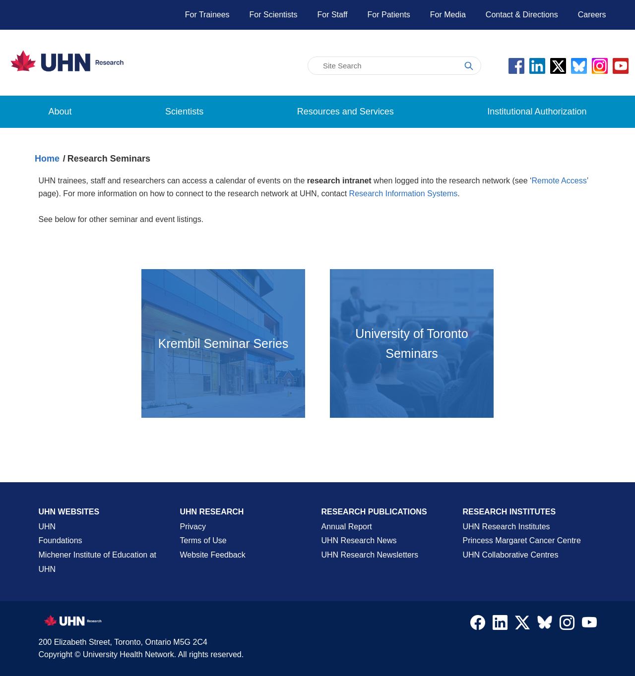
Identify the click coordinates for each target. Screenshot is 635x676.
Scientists (184, 111)
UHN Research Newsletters (370, 555)
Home (47, 159)
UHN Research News (359, 540)
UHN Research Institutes (506, 526)
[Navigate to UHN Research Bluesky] (544, 623)
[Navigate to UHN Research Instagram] (567, 625)
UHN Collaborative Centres (511, 555)
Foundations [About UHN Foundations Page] (60, 540)
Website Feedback (213, 555)
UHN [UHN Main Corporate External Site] (47, 526)
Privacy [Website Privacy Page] (193, 526)
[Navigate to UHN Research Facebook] (477, 625)
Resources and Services (345, 111)
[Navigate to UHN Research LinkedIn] (500, 625)
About (60, 111)
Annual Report (346, 526)
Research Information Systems (403, 193)
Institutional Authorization (536, 111)
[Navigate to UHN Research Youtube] (589, 625)
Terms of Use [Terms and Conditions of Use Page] (203, 540)
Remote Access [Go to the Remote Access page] (559, 180)
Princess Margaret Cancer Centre (522, 540)
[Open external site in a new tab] (412, 343)
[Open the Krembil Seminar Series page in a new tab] (223, 343)
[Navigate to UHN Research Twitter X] (522, 625)
